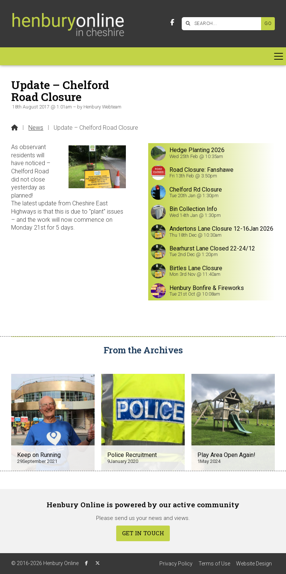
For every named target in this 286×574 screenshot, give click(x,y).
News (35, 127)
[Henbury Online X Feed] (97, 563)
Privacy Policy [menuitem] (176, 564)
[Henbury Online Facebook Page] (172, 22)
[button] (143, 56)
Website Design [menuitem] (254, 564)
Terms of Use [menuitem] (214, 564)
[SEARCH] (223, 23)
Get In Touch (143, 533)
